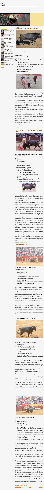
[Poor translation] (3, 5)
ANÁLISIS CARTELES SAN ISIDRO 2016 (8, 48)
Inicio (30, 487)
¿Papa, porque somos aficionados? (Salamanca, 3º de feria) (8, 41)
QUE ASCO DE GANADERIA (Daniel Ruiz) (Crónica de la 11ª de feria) (9, 45)
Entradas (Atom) (21, 488)
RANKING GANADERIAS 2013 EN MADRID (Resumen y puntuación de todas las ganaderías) (9, 34)
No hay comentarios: (25, 242)
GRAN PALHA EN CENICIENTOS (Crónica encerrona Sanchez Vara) (9, 30)
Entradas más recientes (18, 487)
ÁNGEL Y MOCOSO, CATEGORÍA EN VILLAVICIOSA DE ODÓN (27, 28)
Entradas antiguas (41, 487)
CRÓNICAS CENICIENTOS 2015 (21, 244)
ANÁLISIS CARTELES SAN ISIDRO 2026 (8, 58)
